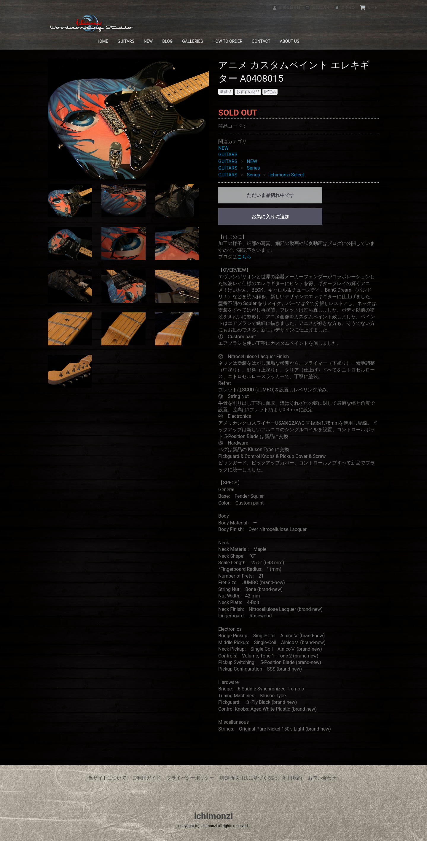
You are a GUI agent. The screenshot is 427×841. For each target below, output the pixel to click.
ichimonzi (213, 816)
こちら (244, 257)
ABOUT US (289, 41)
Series (253, 168)
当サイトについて (107, 778)
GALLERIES (192, 41)
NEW (148, 41)
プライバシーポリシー (190, 778)
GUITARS (126, 41)
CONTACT (261, 41)
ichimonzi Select (287, 174)
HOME (102, 41)
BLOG (167, 41)
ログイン (345, 7)
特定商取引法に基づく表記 (248, 778)
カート (369, 7)
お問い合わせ (322, 778)
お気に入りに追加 (270, 216)
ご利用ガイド (146, 778)
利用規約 (292, 778)
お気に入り (317, 7)
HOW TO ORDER (228, 41)
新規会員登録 (286, 7)
